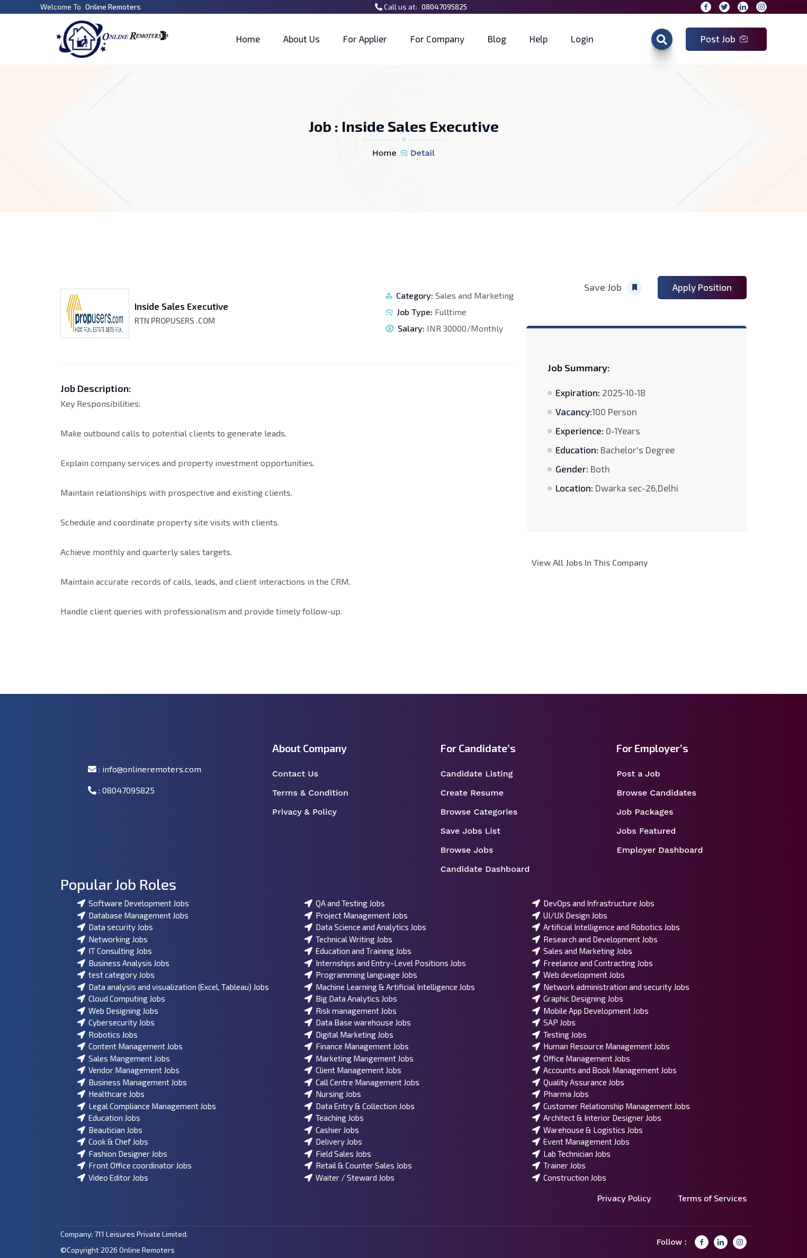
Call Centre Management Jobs (361, 1082)
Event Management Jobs (581, 1141)
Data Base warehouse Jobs (357, 1022)
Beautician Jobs (109, 1130)
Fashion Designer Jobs (122, 1153)
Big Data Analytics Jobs (350, 998)
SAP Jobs (554, 1022)
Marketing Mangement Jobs (359, 1058)
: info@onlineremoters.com (144, 769)
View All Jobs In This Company (590, 562)
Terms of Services (712, 1198)
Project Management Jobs (356, 915)
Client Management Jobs (352, 1070)
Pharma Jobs (560, 1094)
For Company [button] (437, 38)
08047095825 (444, 6)
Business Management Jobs (132, 1082)
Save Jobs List (477, 831)
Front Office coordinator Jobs (134, 1165)
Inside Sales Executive (181, 306)
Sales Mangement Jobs (123, 1058)
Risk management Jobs (350, 1010)
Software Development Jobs (133, 903)
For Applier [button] (365, 38)
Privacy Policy (624, 1198)
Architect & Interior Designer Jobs (596, 1117)
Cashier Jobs (331, 1130)
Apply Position (702, 287)
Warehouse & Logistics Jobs (587, 1130)
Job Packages (651, 812)
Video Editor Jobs (112, 1177)
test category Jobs (116, 974)
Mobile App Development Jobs (590, 1010)
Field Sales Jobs (337, 1153)
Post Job (724, 38)
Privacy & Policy (311, 812)
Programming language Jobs (360, 974)
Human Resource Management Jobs (601, 1046)
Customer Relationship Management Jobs (611, 1106)
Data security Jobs (115, 927)
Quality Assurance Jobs (578, 1082)
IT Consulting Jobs (114, 951)
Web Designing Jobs (117, 1010)
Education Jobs (108, 1117)
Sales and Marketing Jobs (582, 951)
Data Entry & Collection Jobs (359, 1106)
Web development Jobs (578, 974)
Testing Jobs (559, 1034)
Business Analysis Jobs (123, 963)
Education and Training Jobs (357, 951)
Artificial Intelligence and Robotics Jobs (606, 927)
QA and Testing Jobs (344, 903)
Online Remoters (113, 6)
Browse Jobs (474, 850)
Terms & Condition (316, 793)
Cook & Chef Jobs (112, 1141)
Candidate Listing (483, 774)
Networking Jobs (112, 939)
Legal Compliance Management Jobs (146, 1106)
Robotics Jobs (107, 1034)
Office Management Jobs (581, 1058)
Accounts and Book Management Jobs (604, 1070)
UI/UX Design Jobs (569, 915)
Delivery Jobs (333, 1141)
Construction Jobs (569, 1177)
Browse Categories (486, 812)
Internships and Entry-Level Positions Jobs (385, 963)
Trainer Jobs (559, 1165)
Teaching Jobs (334, 1117)
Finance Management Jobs (356, 1046)
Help (539, 38)
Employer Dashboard (665, 850)
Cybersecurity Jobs (116, 1022)
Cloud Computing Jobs (121, 998)
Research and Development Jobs (595, 939)
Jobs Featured (652, 831)
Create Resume (479, 793)
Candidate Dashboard (491, 869)
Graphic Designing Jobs (577, 998)
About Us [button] (301, 38)
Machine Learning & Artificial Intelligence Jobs (389, 987)
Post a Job (645, 774)
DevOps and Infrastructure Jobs (593, 903)
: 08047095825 (121, 790)
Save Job (613, 287)
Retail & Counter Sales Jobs (358, 1165)
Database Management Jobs (133, 915)
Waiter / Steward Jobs (349, 1177)
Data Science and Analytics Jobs (365, 927)
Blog (497, 38)
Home (248, 38)
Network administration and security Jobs (610, 987)
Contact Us (302, 774)
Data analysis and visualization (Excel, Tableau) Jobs (173, 987)
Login (582, 38)
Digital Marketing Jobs (348, 1034)
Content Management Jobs (130, 1046)
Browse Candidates (663, 793)
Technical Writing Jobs (348, 939)
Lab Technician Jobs (571, 1153)
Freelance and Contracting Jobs (592, 963)
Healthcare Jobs (111, 1094)
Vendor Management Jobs (128, 1070)
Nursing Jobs (332, 1094)
